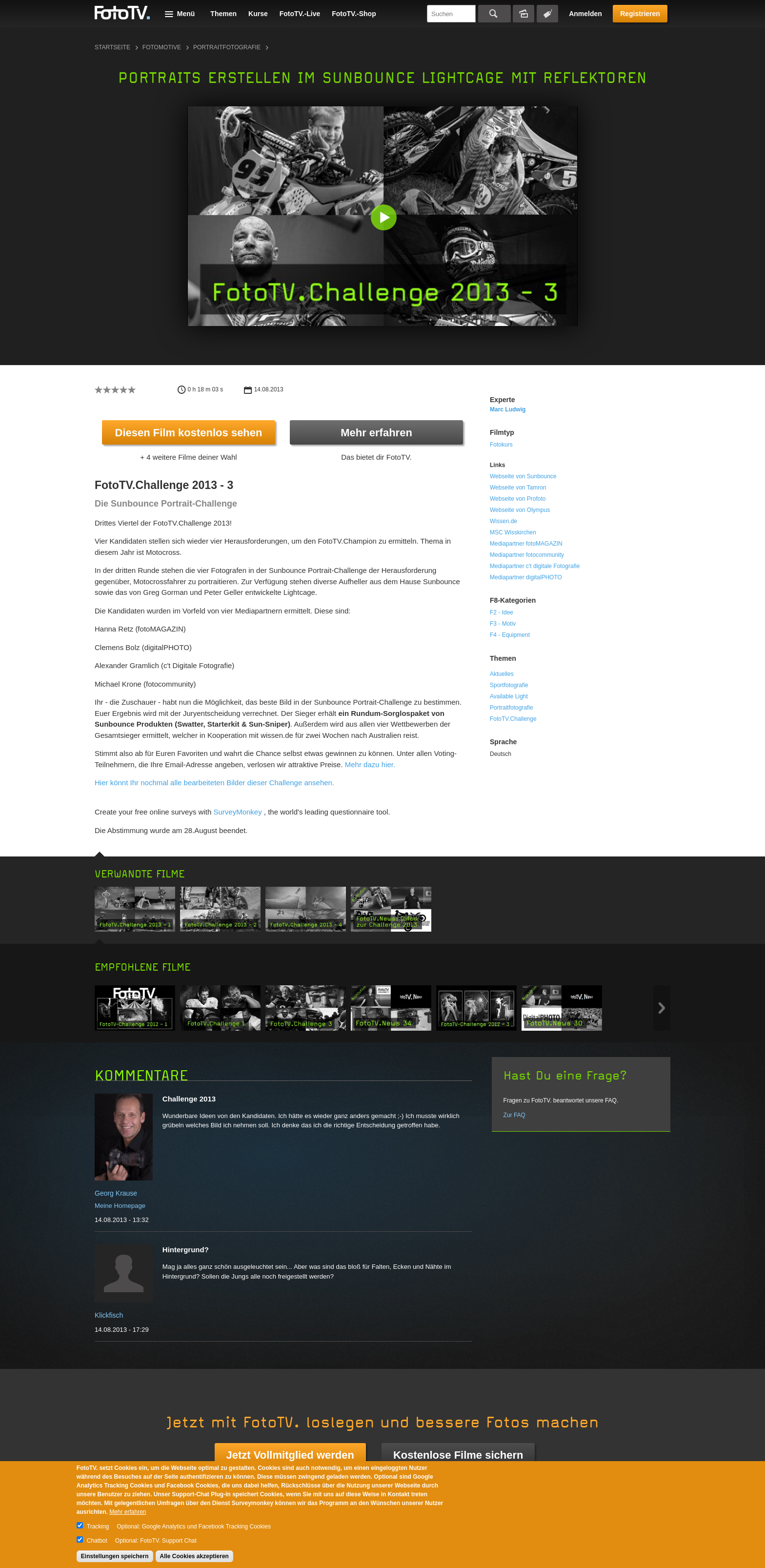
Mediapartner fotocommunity (527, 554)
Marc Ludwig (507, 409)
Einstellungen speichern (115, 1556)
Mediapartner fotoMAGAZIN (526, 543)
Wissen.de (503, 521)
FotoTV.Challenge (513, 718)
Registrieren (640, 14)
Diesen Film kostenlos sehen (188, 433)
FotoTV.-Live (300, 14)
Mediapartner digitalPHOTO (526, 577)
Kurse (258, 14)
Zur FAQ (514, 1115)
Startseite (112, 47)
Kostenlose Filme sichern (458, 1455)
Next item (661, 1008)
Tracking (98, 1526)
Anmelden (585, 14)
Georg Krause (116, 1193)
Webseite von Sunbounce (523, 476)
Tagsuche (547, 13)
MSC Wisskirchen (513, 532)
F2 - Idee (501, 612)
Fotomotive (161, 47)
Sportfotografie (509, 685)
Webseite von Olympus (520, 510)
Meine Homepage (120, 1205)
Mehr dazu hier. (370, 764)
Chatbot (97, 1540)
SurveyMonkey (237, 812)
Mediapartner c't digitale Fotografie (535, 566)
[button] (384, 218)
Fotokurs (501, 444)
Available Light (509, 696)
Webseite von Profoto (518, 498)
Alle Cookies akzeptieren (194, 1556)
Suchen (494, 13)
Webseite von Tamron (518, 487)
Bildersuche (523, 13)
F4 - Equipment (510, 634)
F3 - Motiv (503, 623)
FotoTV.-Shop (354, 14)
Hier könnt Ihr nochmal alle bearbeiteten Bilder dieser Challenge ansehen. (214, 782)
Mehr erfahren (376, 433)
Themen (223, 14)
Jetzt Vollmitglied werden (290, 1455)
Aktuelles (502, 674)
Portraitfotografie (227, 47)
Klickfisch (109, 1315)
